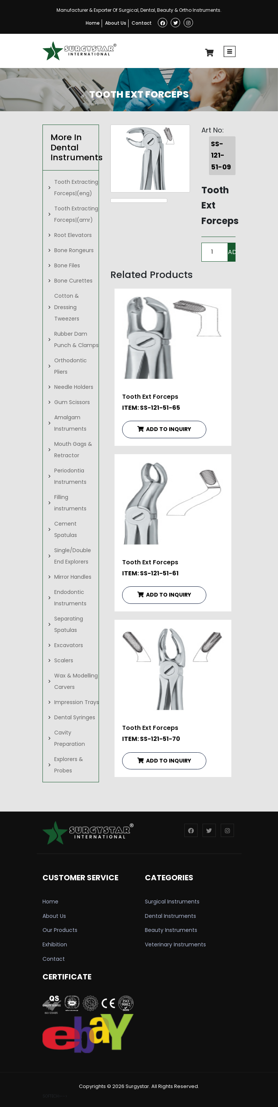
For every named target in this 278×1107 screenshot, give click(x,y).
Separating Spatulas (68, 624)
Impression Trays (76, 702)
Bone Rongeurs (74, 250)
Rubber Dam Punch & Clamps (76, 339)
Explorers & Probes (68, 764)
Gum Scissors (72, 402)
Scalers (63, 660)
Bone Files (67, 265)
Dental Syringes (74, 717)
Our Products (59, 930)
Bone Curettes (73, 280)
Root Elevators (73, 235)
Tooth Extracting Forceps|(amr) (76, 214)
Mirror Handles (72, 577)
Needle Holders (73, 387)
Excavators (68, 645)
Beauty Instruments (171, 930)
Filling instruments (70, 502)
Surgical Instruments (172, 901)
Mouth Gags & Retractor (73, 449)
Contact (142, 23)
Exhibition (54, 944)
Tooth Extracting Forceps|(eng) (76, 187)
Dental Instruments (170, 916)
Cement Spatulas (65, 529)
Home (93, 23)
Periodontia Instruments (70, 476)
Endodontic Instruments (70, 597)
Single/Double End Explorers (72, 555)
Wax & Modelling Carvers (76, 681)
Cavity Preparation (69, 738)
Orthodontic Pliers (70, 366)
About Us (115, 23)
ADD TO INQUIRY (164, 429)
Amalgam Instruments (70, 423)
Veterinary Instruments (175, 944)
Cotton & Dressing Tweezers (66, 307)
